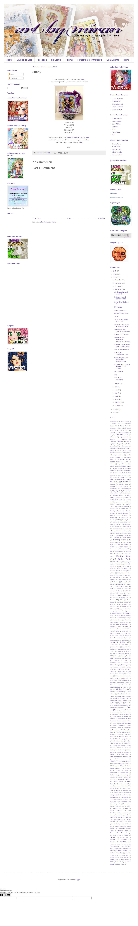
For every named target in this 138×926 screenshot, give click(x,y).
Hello (119, 626)
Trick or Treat (117, 835)
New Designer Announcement (119, 705)
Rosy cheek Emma (122, 754)
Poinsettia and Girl (117, 730)
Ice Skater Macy (117, 635)
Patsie (114, 723)
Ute (113, 135)
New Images (118, 307)
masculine (113, 682)
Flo (127, 586)
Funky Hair (124, 597)
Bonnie (118, 497)
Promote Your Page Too (116, 197)
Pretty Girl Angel (120, 732)
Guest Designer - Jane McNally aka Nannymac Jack (121, 359)
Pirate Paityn (127, 727)
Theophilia (123, 826)
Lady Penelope (126, 658)
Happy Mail (124, 622)
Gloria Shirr (116, 146)
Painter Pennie (117, 716)
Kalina (127, 653)
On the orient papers (125, 714)
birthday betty (123, 484)
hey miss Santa (122, 629)
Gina (111, 604)
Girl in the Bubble (121, 604)
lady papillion (125, 656)
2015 (114, 277)
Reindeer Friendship (118, 745)
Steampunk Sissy (126, 801)
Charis (117, 526)
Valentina (112, 842)
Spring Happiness (115, 799)
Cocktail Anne (114, 533)
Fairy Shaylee (116, 577)
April (116, 396)
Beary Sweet (124, 477)
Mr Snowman (118, 371)
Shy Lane (120, 779)
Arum (126, 461)
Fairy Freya (119, 575)
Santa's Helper (119, 766)
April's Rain (127, 444)
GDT (112, 600)
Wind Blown (119, 853)
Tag (111, 819)
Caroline (112, 520)
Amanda (112, 432)
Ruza (112, 761)
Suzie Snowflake (116, 810)
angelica (112, 439)
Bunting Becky (115, 511)
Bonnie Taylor (117, 144)
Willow (112, 853)
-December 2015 (114, 421)
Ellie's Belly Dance (126, 570)
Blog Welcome (114, 493)
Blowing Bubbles (118, 495)
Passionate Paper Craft (125, 721)
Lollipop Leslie (121, 671)
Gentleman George (122, 602)
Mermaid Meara (115, 687)
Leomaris (116, 660)
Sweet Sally (113, 817)
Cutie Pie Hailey (122, 544)
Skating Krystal (118, 781)
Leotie (125, 660)
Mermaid (124, 685)
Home (9, 60)
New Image (121, 707)
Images (127, 635)
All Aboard (127, 428)
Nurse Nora (128, 712)
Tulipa (126, 835)
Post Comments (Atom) (48, 222)
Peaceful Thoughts (125, 723)
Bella (117, 482)
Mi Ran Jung (113, 193)
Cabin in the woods (123, 513)
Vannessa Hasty (117, 155)
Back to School (118, 473)
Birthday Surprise (126, 488)
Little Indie (120, 669)
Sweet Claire (114, 815)
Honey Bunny (114, 633)
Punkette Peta (123, 736)
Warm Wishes (114, 846)
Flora (111, 588)
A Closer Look (115, 423)
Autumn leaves (126, 466)
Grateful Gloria (117, 620)
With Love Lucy (120, 864)
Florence (119, 588)
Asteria (112, 464)
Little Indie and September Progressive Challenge (122, 339)
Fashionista (115, 582)
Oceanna (114, 714)
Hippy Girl (125, 631)
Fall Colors (126, 577)
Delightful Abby (119, 551)
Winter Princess (124, 857)
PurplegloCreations (126, 739)
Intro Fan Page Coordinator (119, 638)
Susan (126, 808)
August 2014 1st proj (123, 464)
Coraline (118, 535)
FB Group (56, 60)
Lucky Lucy (114, 678)
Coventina (116, 537)
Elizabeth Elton (114, 570)
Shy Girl (112, 779)
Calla (111, 515)
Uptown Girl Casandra (121, 334)
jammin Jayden (114, 647)
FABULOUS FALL (120, 310)
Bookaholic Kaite (116, 499)
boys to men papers (120, 502)
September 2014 (124, 772)
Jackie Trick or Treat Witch (119, 644)
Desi (115, 375)
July (116, 387)
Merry (124, 687)
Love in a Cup (119, 673)
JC (128, 649)
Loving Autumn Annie (121, 676)
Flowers (119, 595)
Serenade (112, 777)
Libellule (125, 662)
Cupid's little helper (115, 542)
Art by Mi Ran (124, 446)
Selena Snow (113, 772)
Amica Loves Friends (123, 432)
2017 (114, 271)
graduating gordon (117, 613)
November (118, 283)
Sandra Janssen (117, 109)
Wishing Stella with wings (117, 862)
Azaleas (120, 470)
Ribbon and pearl (122, 747)
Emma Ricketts (117, 121)
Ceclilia (115, 522)
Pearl (114, 725)
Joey (111, 651)
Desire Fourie (124, 559)
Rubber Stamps (115, 756)
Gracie (129, 611)
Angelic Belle (124, 437)
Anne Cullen (116, 101)
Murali (114, 703)
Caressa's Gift (124, 517)
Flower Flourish (123, 591)
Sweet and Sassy (123, 813)
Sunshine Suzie (117, 808)
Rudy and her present (122, 759)
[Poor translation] (7, 895)
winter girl (113, 857)
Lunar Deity (113, 680)
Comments (13, 78)
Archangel (115, 446)
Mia (111, 691)
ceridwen (118, 524)
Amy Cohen (119, 435)
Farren (129, 579)
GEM (121, 600)
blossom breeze (126, 493)
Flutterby (128, 595)
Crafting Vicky (119, 540)
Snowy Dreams (114, 788)
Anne (120, 441)
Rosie (112, 754)
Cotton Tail (127, 535)
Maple (121, 680)
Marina (127, 680)
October (117, 286)
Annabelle (113, 441)
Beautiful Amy (120, 479)
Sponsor (128, 792)
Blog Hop (115, 491)
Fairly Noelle (121, 573)
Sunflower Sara (120, 806)
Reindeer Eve (127, 743)
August (117, 383)
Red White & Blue (118, 741)
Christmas (113, 531)
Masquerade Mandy (123, 682)
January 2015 (121, 649)
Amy (111, 435)
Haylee (112, 624)
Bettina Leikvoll (117, 104)
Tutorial (69, 60)
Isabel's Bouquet (115, 640)
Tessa (116, 826)
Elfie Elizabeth (122, 568)
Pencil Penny (121, 725)
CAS (118, 520)
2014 (114, 409)
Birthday (112, 484)
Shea (126, 777)
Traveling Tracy (123, 830)
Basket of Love (122, 475)
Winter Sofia (114, 859)
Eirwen (127, 566)
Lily (118, 665)
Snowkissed (126, 786)
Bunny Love (124, 508)
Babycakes (127, 470)
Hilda (117, 631)
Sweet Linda (124, 815)
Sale (120, 761)
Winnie (127, 853)
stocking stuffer (116, 804)
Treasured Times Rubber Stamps (120, 833)
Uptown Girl (124, 837)
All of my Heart (117, 430)
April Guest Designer (115, 444)
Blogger (77, 880)
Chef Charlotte (126, 526)
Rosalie (122, 750)
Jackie (112, 642)
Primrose (119, 734)
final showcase (120, 586)
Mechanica (113, 685)
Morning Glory (127, 700)
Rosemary (126, 752)
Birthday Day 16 (114, 488)
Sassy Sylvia (120, 768)
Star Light (125, 799)
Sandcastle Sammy (118, 763)
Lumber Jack (124, 678)
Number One (118, 712)
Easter (120, 566)
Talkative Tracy (119, 819)
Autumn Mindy (117, 468)
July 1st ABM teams (118, 653)
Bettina (124, 482)
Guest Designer (114, 622)
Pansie (126, 716)
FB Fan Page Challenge (116, 584)
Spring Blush (124, 797)
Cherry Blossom (117, 528)
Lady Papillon (114, 658)
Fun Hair (115, 597)
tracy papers (119, 828)
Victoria (125, 844)
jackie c (123, 642)
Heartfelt (112, 626)
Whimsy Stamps (121, 850)
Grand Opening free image (124, 617)
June (116, 390)
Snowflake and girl (124, 784)
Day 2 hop (119, 549)
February (118, 402)
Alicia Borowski (117, 98)
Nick (113, 129)
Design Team (123, 556)
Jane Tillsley (116, 124)
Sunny (83, 79)
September (118, 289)
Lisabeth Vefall (117, 149)
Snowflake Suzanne (115, 786)
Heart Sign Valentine (122, 624)
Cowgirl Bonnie (126, 537)
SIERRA (128, 779)
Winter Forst (124, 855)
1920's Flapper (125, 421)
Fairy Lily (128, 575)
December (118, 280)
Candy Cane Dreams (122, 515)
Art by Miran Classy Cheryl (117, 448)
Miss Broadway (120, 691)
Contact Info (113, 60)
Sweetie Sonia (124, 817)
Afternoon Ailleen (115, 428)
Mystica (120, 703)
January (117, 405)
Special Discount (119, 792)
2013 (114, 412)
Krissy (117, 656)
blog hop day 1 (125, 491)
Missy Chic (125, 698)
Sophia (118, 790)
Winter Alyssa (114, 855)
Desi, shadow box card (121, 349)
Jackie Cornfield (117, 107)
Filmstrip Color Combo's (89, 60)
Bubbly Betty (114, 508)
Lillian (112, 665)
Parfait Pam (121, 718)
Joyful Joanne (121, 651)
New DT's (113, 707)
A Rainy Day (123, 426)
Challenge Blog (24, 60)
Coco (123, 533)
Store (126, 60)
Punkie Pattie (114, 739)
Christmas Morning (124, 531)
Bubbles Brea (125, 506)
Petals (119, 727)
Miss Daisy (121, 694)
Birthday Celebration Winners (119, 486)
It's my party (125, 640)
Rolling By (113, 750)
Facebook (42, 60)
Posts (11, 74)
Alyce (126, 430)
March (117, 399)
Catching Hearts (126, 520)
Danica (112, 546)
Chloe (126, 528)
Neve (126, 703)
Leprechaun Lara (115, 662)
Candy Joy (113, 517)
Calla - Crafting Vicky (121, 313)
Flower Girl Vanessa (116, 593)
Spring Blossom (124, 795)
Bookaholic (126, 497)
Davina (112, 549)
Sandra (128, 763)
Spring (115, 795)
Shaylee (120, 777)
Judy (129, 651)
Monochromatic (115, 700)
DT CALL (120, 564)
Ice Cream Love (126, 633)
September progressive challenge (119, 775)
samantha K (127, 761)
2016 (114, 274)
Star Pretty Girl (114, 801)
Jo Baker (115, 127)
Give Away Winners (116, 609)
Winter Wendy (125, 859)
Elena (111, 568)
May (116, 393)
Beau (111, 479)
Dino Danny (117, 562)
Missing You (120, 696)
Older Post (101, 218)
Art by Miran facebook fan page (77, 137)
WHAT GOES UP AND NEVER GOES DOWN (122, 366)
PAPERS (112, 718)
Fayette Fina (125, 582)
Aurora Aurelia (117, 118)
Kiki (111, 656)
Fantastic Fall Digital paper (117, 579)
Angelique (124, 439)
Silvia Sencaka (117, 152)
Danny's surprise (123, 546)
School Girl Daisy (122, 770)
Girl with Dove (125, 606)
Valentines (123, 842)
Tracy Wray (116, 132)
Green (126, 620)
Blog (80, 142)
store (87, 140)
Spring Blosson (114, 797)
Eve (113, 573)
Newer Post (36, 218)
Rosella (119, 752)
